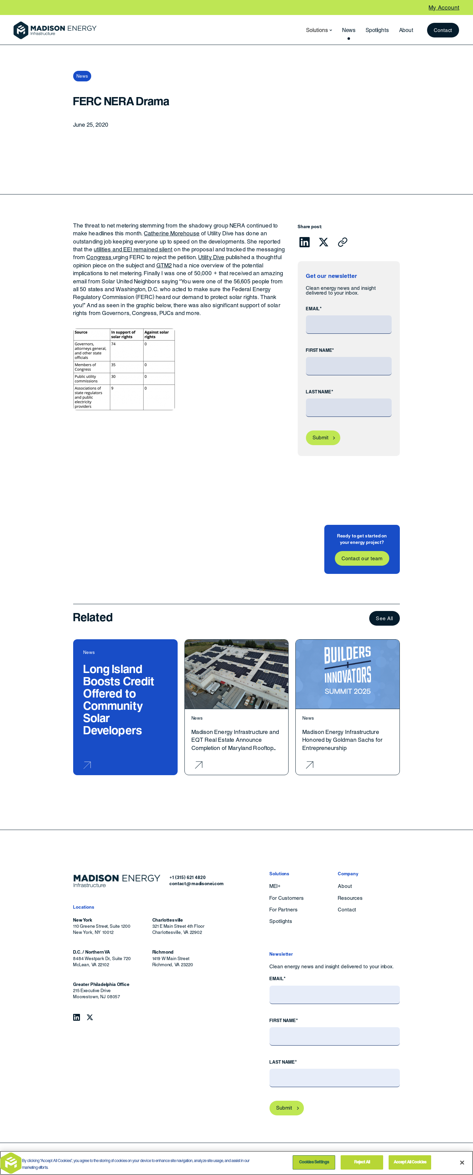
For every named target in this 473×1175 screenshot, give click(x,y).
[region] (236, 1163)
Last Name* (319, 391)
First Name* (320, 350)
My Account (444, 7)
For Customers (287, 898)
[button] (317, 30)
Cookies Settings (314, 1162)
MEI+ (275, 886)
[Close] (462, 1162)
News (349, 30)
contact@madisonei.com (196, 883)
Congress (99, 257)
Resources (350, 898)
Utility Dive (211, 257)
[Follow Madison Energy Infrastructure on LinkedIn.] (76, 1017)
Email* (314, 308)
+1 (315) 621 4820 (187, 877)
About (406, 30)
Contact (443, 30)
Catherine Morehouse (172, 233)
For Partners (284, 909)
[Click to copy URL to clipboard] (342, 242)
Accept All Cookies (410, 1162)
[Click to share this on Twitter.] (323, 242)
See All (384, 618)
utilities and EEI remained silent (133, 249)
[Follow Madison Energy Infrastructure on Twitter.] (89, 1017)
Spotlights (377, 30)
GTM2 (164, 265)
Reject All (362, 1162)
